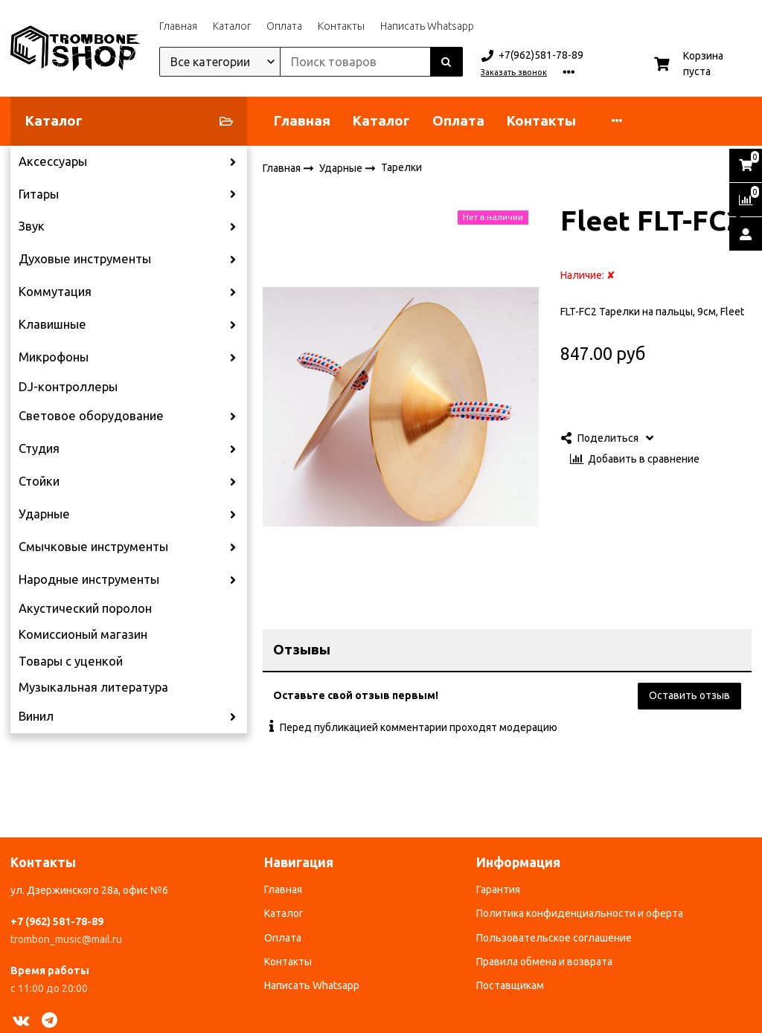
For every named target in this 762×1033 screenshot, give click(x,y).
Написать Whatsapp (427, 26)
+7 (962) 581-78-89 (56, 921)
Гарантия (498, 889)
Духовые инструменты (85, 259)
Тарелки (401, 167)
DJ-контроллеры (68, 386)
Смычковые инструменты (93, 546)
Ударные (44, 514)
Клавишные (52, 324)
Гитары (39, 194)
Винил (36, 716)
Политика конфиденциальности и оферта (579, 913)
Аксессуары (53, 161)
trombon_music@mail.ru (66, 939)
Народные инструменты (89, 579)
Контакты (341, 26)
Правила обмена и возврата (544, 962)
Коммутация (55, 291)
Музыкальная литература (93, 687)
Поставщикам (510, 985)
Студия (39, 448)
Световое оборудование (91, 415)
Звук (32, 226)
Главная (178, 26)
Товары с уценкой (71, 661)
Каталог (232, 26)
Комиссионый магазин (83, 634)
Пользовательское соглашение (554, 938)
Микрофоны (54, 357)
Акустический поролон (85, 608)
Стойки (39, 481)
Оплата (284, 26)
